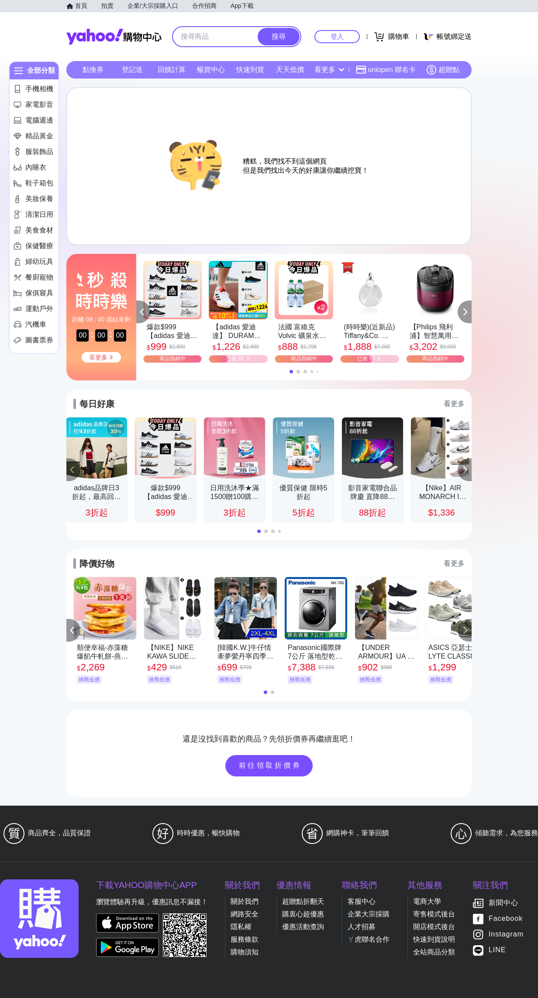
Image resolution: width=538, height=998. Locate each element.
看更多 (329, 69)
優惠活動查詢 (303, 926)
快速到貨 (250, 69)
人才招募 (362, 926)
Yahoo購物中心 (114, 36)
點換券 (93, 69)
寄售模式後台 (434, 914)
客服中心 (362, 901)
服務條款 (245, 939)
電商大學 (427, 901)
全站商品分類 (434, 952)
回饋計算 (172, 69)
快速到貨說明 (434, 939)
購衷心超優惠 (303, 914)
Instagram (506, 934)
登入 (337, 36)
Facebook (506, 919)
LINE (497, 950)
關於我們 (245, 901)
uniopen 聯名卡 (386, 70)
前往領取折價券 (270, 765)
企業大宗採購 (369, 914)
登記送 (132, 69)
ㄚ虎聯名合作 (369, 939)
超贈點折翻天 (303, 901)
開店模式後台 (434, 926)
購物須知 (245, 952)
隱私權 (241, 926)
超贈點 (442, 70)
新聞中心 (503, 903)
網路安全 (245, 914)
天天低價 (290, 69)
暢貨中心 (211, 69)
